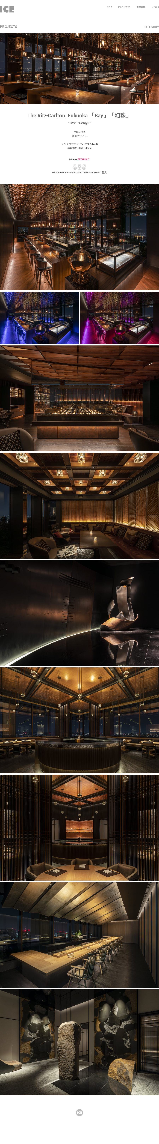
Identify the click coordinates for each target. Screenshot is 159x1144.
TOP (109, 7)
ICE (79, 1112)
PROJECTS (124, 7)
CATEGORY (151, 27)
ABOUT (141, 7)
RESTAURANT (83, 159)
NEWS (155, 7)
